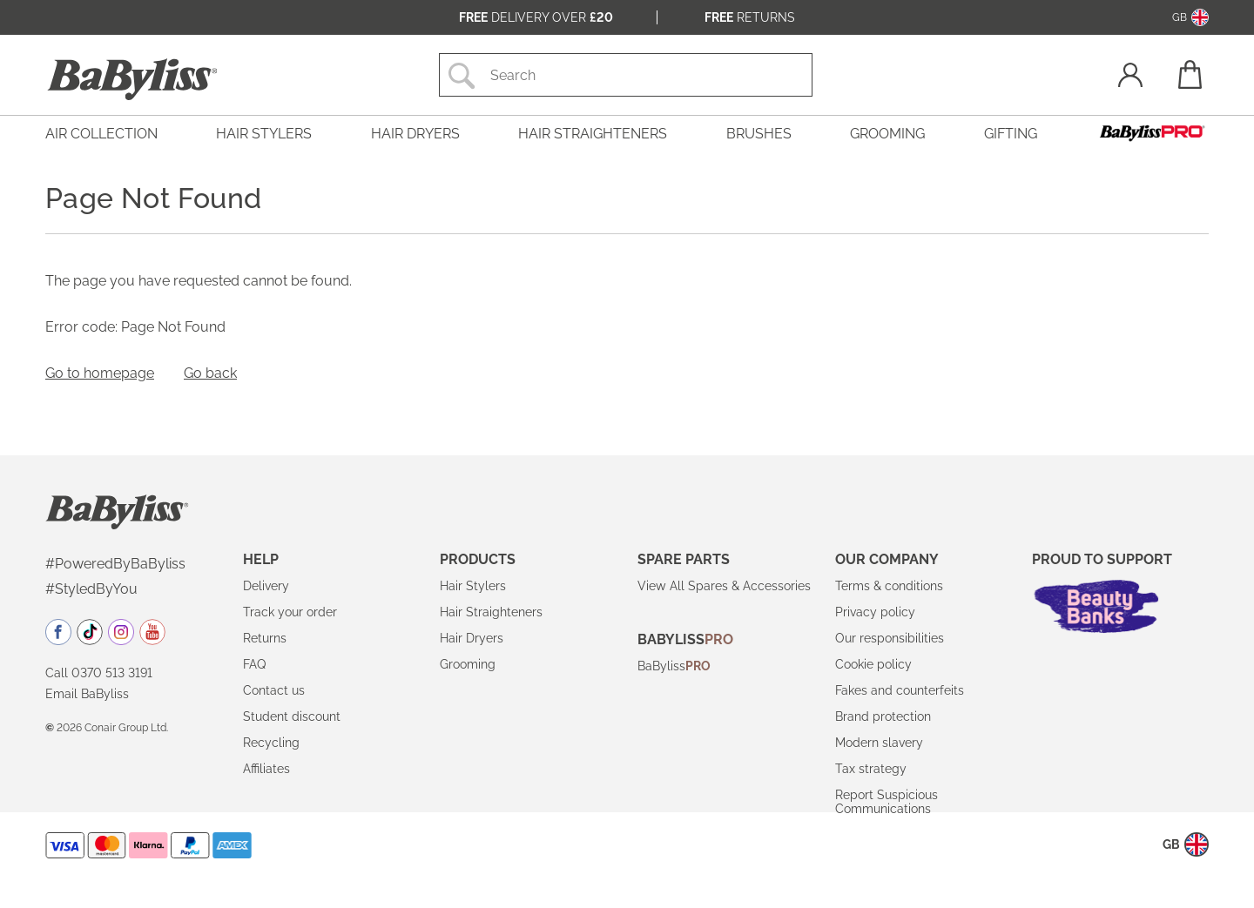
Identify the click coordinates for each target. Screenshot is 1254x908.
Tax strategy (871, 769)
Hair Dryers (471, 638)
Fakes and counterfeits (899, 690)
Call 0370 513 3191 (98, 673)
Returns (750, 17)
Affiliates (266, 769)
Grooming (468, 664)
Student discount (291, 716)
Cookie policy (873, 664)
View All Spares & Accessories (724, 586)
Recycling (271, 743)
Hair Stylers (473, 586)
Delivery (266, 586)
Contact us (274, 690)
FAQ (254, 664)
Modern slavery (879, 743)
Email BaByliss (87, 694)
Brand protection (883, 716)
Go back (210, 373)
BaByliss (674, 666)
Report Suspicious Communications (886, 802)
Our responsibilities (889, 638)
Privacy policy (875, 612)
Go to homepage (99, 373)
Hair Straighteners (491, 612)
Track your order (290, 612)
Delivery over (536, 17)
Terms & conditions (889, 586)
